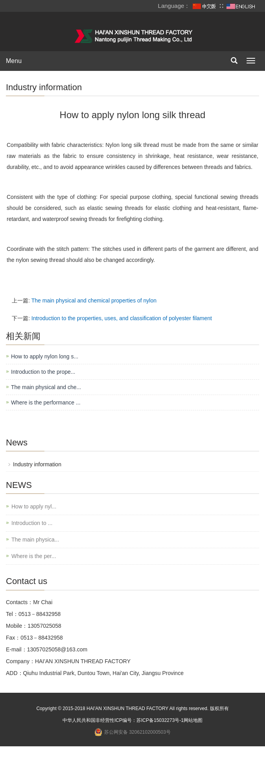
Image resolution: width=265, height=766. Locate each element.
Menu (14, 60)
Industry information (183, 464)
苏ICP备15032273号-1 (150, 720)
